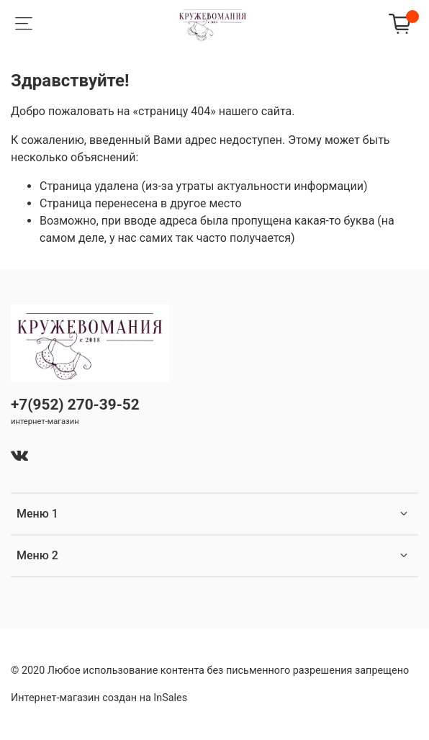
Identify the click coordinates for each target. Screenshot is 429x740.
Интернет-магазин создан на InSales (99, 698)
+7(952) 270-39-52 (75, 404)
